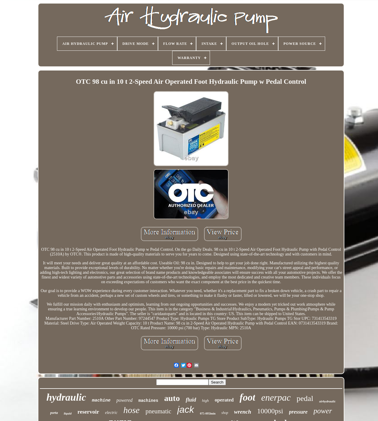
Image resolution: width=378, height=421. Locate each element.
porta (54, 413)
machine (101, 400)
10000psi (270, 411)
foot (247, 397)
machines (148, 400)
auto (172, 398)
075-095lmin (208, 413)
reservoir (88, 412)
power (323, 411)
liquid (67, 413)
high (205, 400)
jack (185, 409)
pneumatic (158, 411)
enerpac (276, 397)
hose (131, 410)
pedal (304, 398)
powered (124, 400)
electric (111, 412)
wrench (242, 412)
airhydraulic (327, 401)
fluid (191, 400)
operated (224, 400)
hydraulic (66, 397)
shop (224, 413)
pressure (298, 412)
